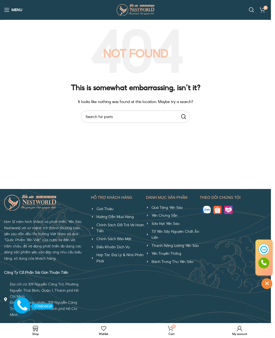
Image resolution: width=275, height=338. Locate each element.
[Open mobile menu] (13, 9)
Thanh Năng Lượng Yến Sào (175, 245)
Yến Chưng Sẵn (165, 215)
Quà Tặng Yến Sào (167, 207)
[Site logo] (135, 9)
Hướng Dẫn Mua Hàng (115, 216)
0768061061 (41, 306)
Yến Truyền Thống (166, 253)
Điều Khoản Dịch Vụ (113, 247)
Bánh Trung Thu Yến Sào (172, 261)
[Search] (251, 9)
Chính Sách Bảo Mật (113, 238)
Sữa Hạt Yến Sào (165, 223)
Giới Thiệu (104, 208)
